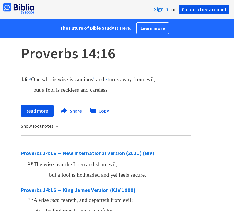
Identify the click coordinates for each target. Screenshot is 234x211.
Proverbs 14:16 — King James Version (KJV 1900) (78, 190)
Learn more (153, 28)
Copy (99, 110)
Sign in (161, 9)
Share (72, 111)
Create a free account (204, 9)
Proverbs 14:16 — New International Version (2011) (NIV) (87, 153)
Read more (37, 111)
